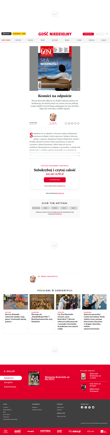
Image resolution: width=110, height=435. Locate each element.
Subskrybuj (54, 180)
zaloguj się (100, 34)
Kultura (55, 40)
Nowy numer (6, 40)
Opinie (79, 40)
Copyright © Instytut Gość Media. (88, 423)
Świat (43, 40)
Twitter (72, 123)
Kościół (18, 40)
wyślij (78, 123)
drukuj (75, 123)
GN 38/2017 (33, 124)
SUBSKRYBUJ (88, 34)
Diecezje (91, 40)
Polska (30, 40)
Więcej (104, 40)
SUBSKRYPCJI (61, 186)
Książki (8, 382)
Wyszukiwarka (107, 33)
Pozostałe (8, 387)
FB (69, 123)
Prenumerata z (19, 34)
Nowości (8, 378)
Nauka (67, 40)
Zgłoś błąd (7, 423)
